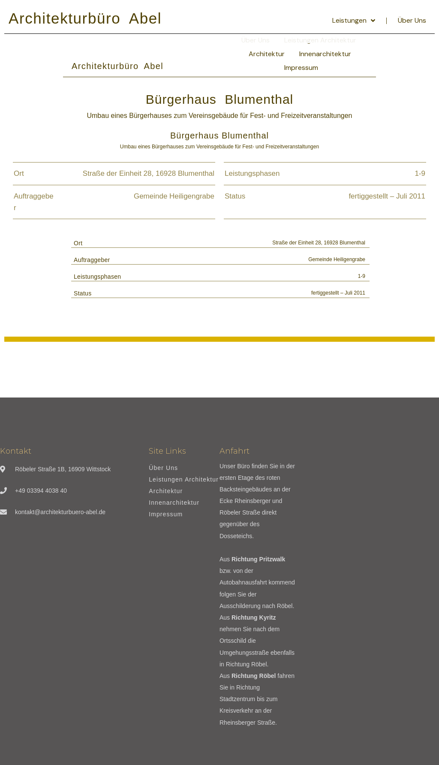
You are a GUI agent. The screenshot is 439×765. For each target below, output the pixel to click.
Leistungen (353, 20)
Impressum (301, 67)
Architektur (267, 53)
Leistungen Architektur (184, 479)
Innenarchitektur (325, 53)
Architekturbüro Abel (85, 18)
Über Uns (412, 20)
